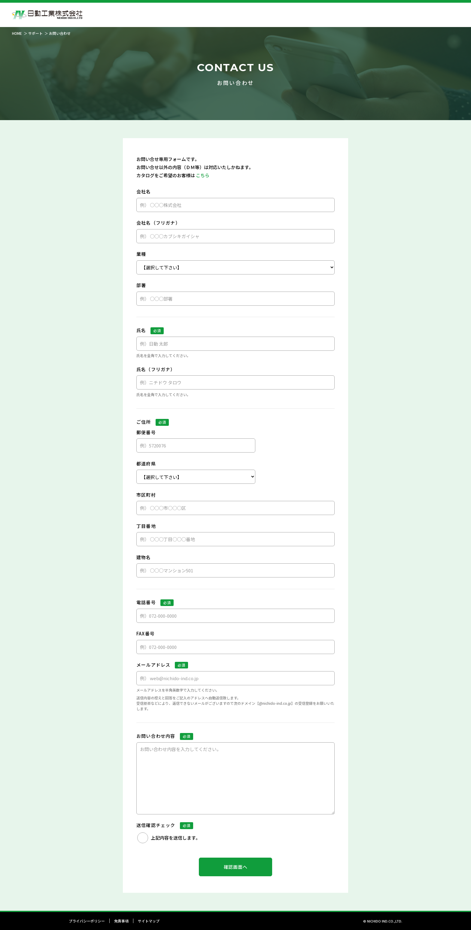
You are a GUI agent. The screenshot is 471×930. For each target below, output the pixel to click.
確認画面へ (236, 867)
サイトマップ (149, 921)
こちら (202, 175)
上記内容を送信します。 (175, 838)
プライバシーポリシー (87, 921)
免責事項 (121, 921)
